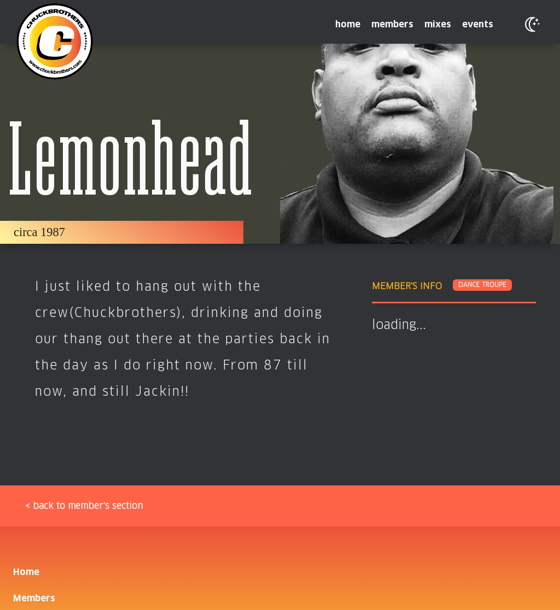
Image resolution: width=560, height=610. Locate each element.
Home (26, 572)
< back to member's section (84, 506)
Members (34, 598)
